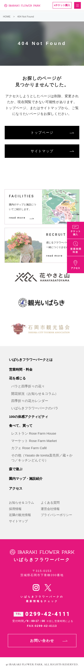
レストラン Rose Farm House (33, 433)
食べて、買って (20, 425)
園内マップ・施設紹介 (26, 478)
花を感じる (17, 378)
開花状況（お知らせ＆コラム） (34, 393)
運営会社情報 (50, 509)
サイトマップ (42, 151)
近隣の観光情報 (20, 515)
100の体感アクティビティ (28, 416)
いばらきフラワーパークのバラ (34, 408)
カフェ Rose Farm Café (29, 448)
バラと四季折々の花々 (28, 386)
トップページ (42, 133)
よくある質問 (50, 502)
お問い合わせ (42, 640)
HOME (7, 16)
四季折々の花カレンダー (29, 401)
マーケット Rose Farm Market (34, 441)
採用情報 (15, 509)
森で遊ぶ (15, 469)
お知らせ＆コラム (21, 502)
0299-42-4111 (47, 614)
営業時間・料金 (20, 369)
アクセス (15, 488)
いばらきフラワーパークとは (31, 359)
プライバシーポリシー (56, 515)
